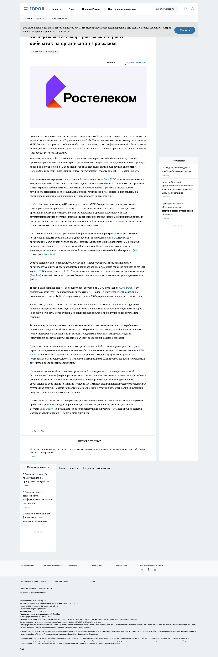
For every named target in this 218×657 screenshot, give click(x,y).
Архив (92, 581)
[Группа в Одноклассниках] (148, 570)
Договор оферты (61, 581)
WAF (52, 291)
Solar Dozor (46, 408)
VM (136, 250)
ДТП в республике (27, 566)
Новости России (91, 9)
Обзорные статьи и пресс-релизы (33, 581)
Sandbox (35, 275)
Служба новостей (136, 62)
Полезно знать (121, 566)
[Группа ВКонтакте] (141, 570)
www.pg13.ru (47, 588)
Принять (185, 30)
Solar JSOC (110, 179)
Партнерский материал (45, 51)
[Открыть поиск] (185, 9)
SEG (67, 271)
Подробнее (93, 634)
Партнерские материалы (122, 9)
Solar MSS (49, 254)
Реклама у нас (59, 18)
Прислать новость (165, 8)
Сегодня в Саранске (34, 18)
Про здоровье (73, 566)
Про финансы (97, 566)
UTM (40, 271)
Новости (56, 9)
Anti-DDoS (126, 287)
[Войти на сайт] (192, 9)
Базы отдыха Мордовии (53, 566)
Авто (71, 9)
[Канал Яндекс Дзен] (155, 570)
